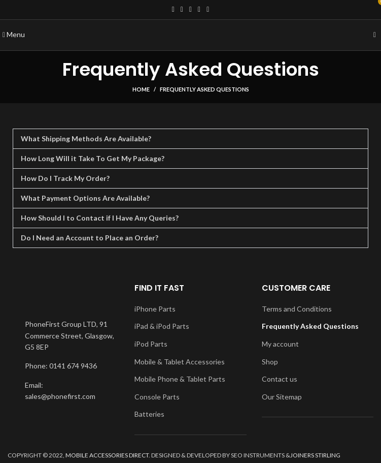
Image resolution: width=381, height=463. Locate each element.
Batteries (149, 414)
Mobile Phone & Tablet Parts (179, 379)
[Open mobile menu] (14, 34)
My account (280, 343)
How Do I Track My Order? (65, 178)
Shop (270, 361)
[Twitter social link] (182, 9)
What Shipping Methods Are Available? (86, 138)
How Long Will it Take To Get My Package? (92, 158)
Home (141, 89)
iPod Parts (150, 343)
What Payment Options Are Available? (85, 198)
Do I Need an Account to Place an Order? (89, 237)
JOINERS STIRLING (315, 455)
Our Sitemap (282, 396)
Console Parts (157, 396)
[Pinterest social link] (207, 9)
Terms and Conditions (297, 308)
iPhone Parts (155, 308)
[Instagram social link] (190, 9)
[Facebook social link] (173, 9)
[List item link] (63, 366)
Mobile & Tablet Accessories (179, 361)
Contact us (279, 379)
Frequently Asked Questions (310, 326)
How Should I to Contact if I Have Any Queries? (100, 217)
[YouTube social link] (199, 9)
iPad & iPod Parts (161, 326)
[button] (190, 138)
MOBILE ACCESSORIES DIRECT (107, 455)
